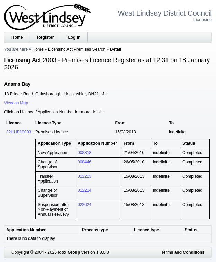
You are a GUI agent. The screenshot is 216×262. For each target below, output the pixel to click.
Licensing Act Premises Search (76, 49)
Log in (74, 37)
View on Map (16, 103)
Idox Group (69, 252)
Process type (95, 229)
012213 (84, 176)
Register (45, 37)
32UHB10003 (18, 132)
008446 (84, 162)
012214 (84, 190)
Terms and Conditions (183, 252)
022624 (84, 204)
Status (191, 229)
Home (17, 37)
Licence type (146, 229)
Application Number (26, 229)
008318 (84, 152)
